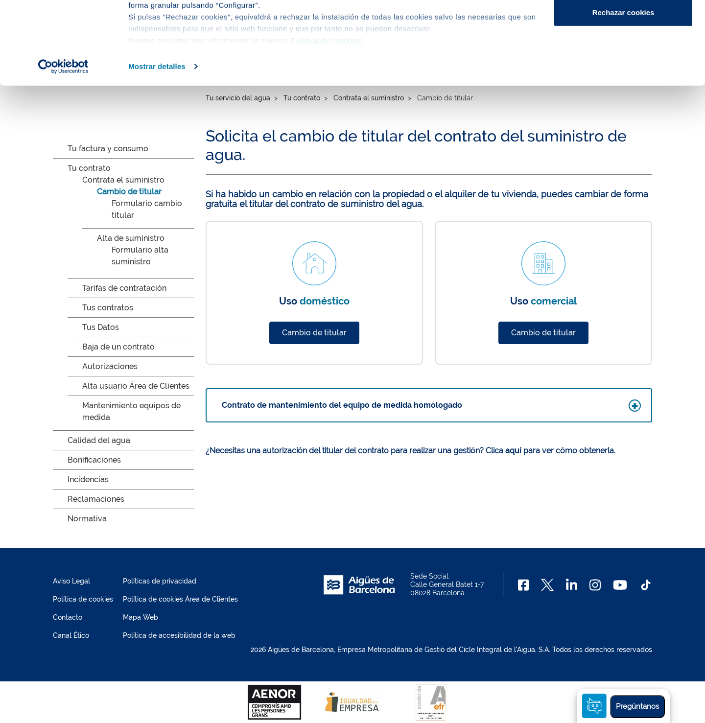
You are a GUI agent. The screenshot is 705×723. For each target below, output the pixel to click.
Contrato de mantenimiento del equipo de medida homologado (342, 405)
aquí (513, 450)
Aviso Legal (71, 581)
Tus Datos (100, 327)
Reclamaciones (96, 499)
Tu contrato (89, 168)
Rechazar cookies (623, 90)
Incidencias (88, 479)
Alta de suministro (130, 238)
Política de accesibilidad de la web (179, 635)
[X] (547, 585)
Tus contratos (107, 307)
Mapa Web (140, 617)
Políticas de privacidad (159, 581)
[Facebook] (523, 585)
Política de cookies (83, 599)
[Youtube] (620, 585)
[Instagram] (595, 585)
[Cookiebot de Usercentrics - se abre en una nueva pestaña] (63, 144)
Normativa (87, 518)
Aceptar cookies (623, 26)
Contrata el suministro (123, 180)
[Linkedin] (571, 585)
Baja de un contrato (118, 346)
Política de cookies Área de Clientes (180, 599)
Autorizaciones (110, 366)
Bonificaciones (94, 460)
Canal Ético (71, 635)
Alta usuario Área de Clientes (135, 386)
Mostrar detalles (157, 144)
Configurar (623, 58)
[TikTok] (645, 585)
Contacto (67, 617)
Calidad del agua (99, 440)
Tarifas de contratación (124, 288)
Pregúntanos (637, 706)
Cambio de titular (129, 191)
